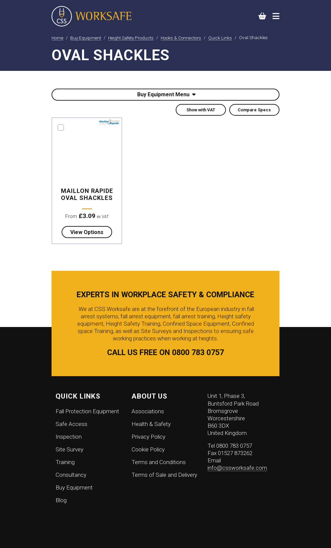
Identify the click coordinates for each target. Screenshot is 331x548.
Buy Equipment (74, 487)
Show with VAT (200, 109)
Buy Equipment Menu (166, 94)
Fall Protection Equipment (87, 411)
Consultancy (71, 474)
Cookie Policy (148, 449)
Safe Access (71, 424)
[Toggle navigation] (275, 16)
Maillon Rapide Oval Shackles (87, 194)
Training (65, 462)
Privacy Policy (148, 436)
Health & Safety (151, 424)
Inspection (69, 436)
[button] (262, 16)
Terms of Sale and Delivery (164, 474)
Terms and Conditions (159, 462)
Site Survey (69, 449)
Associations (148, 411)
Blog (61, 500)
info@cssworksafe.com (237, 467)
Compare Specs (254, 109)
